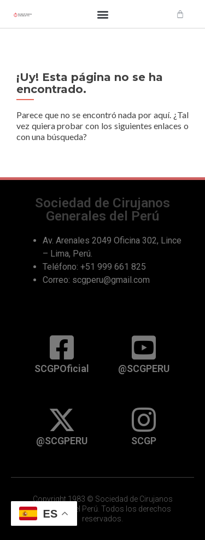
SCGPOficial (61, 368)
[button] (102, 14)
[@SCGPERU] (143, 347)
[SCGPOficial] (61, 347)
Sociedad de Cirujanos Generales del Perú (102, 209)
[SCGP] (143, 419)
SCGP (143, 440)
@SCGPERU (143, 368)
